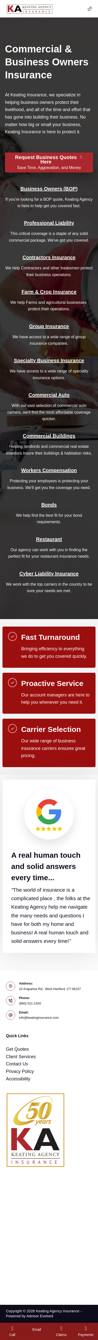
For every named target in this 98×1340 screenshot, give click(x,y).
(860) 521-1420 (30, 1003)
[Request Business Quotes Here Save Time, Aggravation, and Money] (49, 162)
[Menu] (90, 8)
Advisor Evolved (39, 1316)
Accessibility (18, 1078)
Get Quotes (17, 1049)
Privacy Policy (20, 1071)
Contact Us (17, 1063)
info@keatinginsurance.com (39, 1017)
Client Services (21, 1056)
